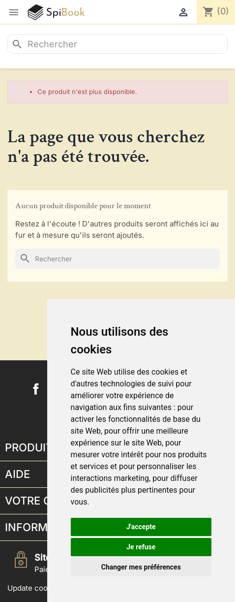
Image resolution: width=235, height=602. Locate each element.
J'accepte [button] (141, 527)
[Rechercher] (117, 44)
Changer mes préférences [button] (141, 567)
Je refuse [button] (140, 547)
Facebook (36, 389)
